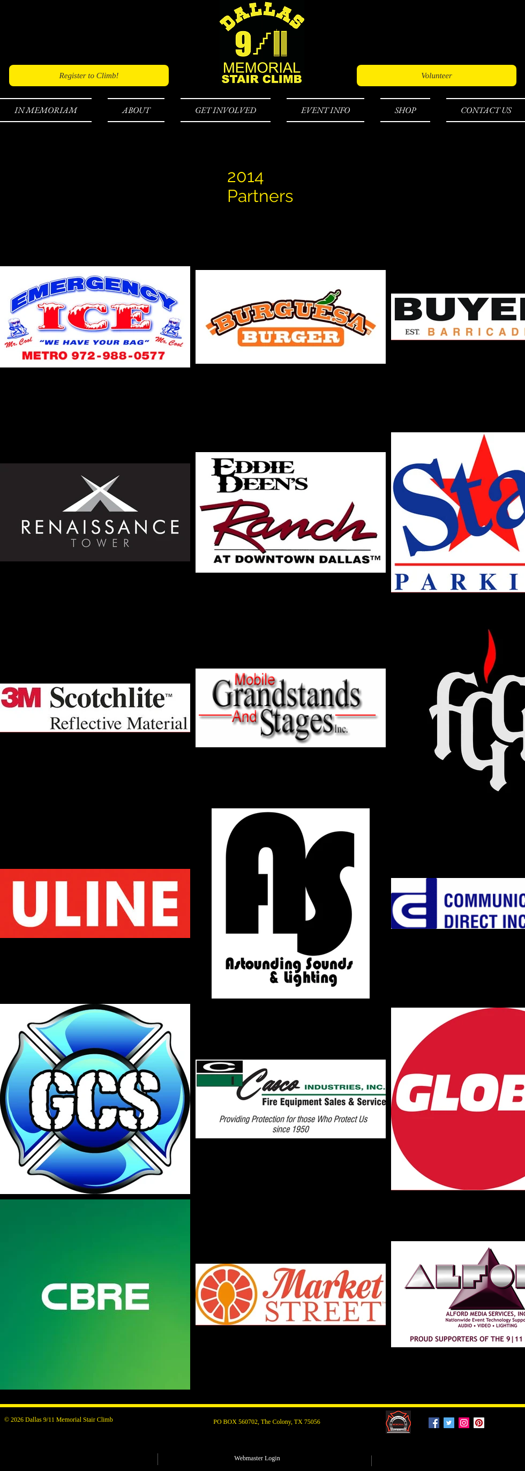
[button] (50, 110)
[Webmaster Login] (257, 1458)
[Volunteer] (436, 75)
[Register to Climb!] (89, 75)
